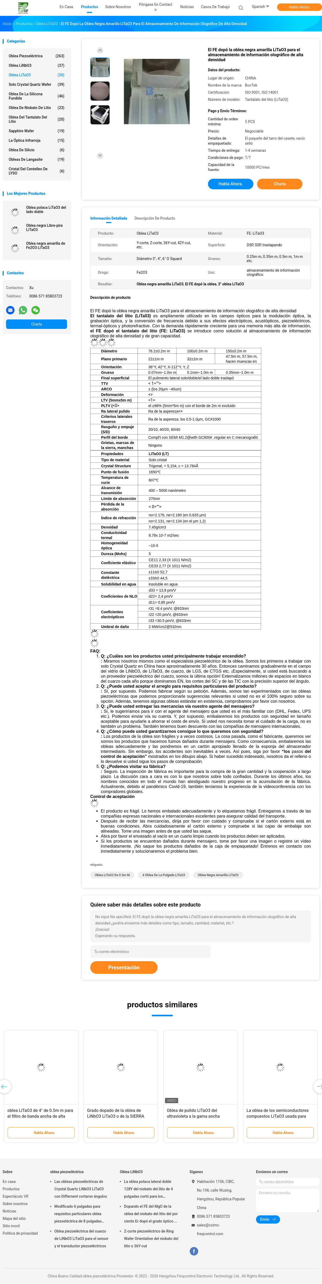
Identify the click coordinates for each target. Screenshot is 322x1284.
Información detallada (108, 218)
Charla (36, 324)
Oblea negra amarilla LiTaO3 (218, 875)
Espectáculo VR (15, 1196)
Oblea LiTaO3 (36, 75)
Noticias (9, 1211)
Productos (11, 1189)
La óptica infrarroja (36, 140)
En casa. (10, 1181)
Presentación (124, 967)
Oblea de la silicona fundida (36, 96)
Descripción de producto (155, 218)
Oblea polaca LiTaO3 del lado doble (46, 209)
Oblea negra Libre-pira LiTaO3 (44, 227)
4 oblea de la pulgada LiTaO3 (164, 875)
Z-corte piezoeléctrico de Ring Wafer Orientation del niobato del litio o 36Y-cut (151, 1238)
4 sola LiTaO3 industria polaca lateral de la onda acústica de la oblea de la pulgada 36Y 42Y (116, 1116)
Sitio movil (11, 1226)
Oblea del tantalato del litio (36, 119)
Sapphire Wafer (36, 131)
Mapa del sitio (14, 1218)
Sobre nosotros (15, 1204)
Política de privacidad (20, 1233)
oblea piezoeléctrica (36, 56)
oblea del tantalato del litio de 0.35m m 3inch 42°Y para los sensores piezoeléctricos (35, 1116)
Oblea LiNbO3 (36, 65)
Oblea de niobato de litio (36, 107)
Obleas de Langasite (36, 159)
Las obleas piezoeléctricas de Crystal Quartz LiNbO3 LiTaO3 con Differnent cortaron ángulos (80, 1188)
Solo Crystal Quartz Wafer (36, 84)
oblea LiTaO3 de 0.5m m (112, 875)
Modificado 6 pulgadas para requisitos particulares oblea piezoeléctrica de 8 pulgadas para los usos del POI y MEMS (79, 1214)
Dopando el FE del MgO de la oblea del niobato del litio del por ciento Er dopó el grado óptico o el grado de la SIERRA (151, 1214)
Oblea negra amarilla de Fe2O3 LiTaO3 (45, 245)
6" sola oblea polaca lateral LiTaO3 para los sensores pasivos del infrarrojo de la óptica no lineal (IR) (199, 1116)
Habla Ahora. (299, 7)
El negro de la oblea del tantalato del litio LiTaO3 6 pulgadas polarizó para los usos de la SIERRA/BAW (280, 1116)
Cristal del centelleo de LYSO (36, 171)
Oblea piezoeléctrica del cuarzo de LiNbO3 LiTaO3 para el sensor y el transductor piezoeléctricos (81, 1238)
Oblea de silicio (36, 150)
